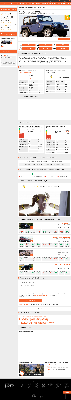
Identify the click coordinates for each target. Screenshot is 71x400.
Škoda (41, 397)
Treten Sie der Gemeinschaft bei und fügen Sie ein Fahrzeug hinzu (45, 164)
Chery (22, 387)
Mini (58, 383)
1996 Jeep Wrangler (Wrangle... (8, 38)
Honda (36, 387)
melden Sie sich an (24, 304)
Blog (69, 3)
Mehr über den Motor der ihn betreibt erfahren (34, 319)
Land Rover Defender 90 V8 (61, 265)
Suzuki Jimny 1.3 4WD (63, 251)
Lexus (50, 385)
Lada (43, 388)
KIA (43, 387)
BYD (22, 386)
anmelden (46, 1)
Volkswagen (33, 396)
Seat (66, 387)
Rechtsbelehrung (13, 0)
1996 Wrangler (41, 7)
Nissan (58, 385)
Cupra (29, 385)
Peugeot (58, 387)
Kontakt (19, 0)
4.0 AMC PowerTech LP (30, 77)
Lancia (50, 383)
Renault (66, 383)
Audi (22, 384)
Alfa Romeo (21, 383)
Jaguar (43, 384)
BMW (22, 385)
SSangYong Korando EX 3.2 (61, 237)
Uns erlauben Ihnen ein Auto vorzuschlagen (34, 323)
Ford (37, 385)
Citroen (29, 384)
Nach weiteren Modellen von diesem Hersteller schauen (37, 322)
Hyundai (37, 388)
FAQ (6, 387)
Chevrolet (22, 388)
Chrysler (29, 383)
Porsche (58, 388)
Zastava (41, 396)
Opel (58, 386)
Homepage (21, 7)
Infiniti (43, 383)
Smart (66, 388)
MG (50, 386)
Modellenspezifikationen (49, 3)
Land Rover (50, 384)
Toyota (33, 395)
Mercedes (50, 388)
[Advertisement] (8, 90)
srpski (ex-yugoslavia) (65, 1)
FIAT (37, 384)
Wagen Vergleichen (34, 3)
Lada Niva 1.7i (66, 223)
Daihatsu (30, 388)
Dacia (29, 387)
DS (29, 386)
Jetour (43, 386)
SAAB (66, 385)
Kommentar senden (30, 300)
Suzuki (33, 393)
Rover (66, 384)
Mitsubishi (58, 384)
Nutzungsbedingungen (41, 295)
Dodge (36, 383)
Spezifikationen (29, 7)
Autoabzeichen (62, 3)
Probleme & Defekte (25, 72)
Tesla (34, 394)
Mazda (50, 387)
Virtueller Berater (22, 3)
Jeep (35, 7)
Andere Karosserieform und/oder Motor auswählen (36, 321)
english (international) (54, 1)
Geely (36, 386)
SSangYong (66, 386)
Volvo (34, 397)
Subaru (33, 392)
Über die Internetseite (4, 0)
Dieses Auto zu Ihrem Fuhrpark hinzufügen (33, 316)
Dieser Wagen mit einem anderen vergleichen (34, 318)
